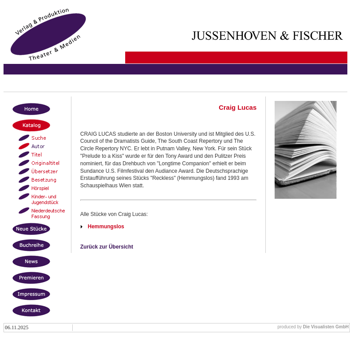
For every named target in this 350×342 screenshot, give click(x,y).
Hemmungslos (106, 226)
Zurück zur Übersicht (106, 247)
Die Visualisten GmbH (326, 326)
